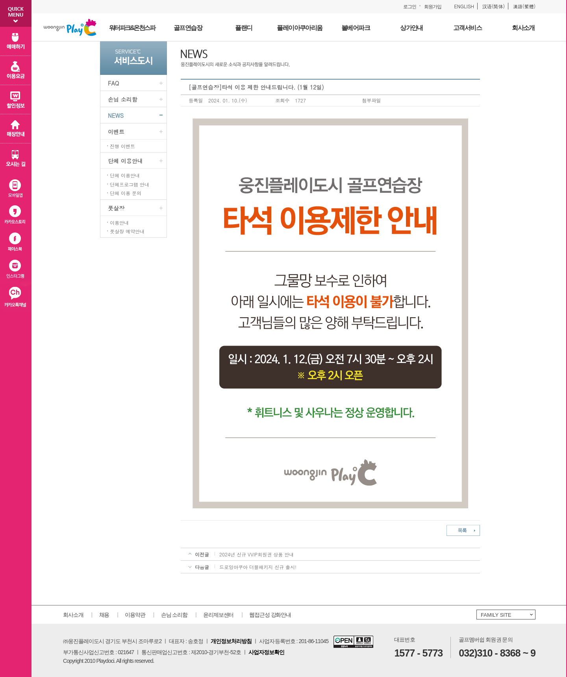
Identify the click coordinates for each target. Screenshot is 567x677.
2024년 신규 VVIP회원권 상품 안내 (256, 554)
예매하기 (16, 41)
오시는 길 (16, 158)
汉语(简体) (493, 6)
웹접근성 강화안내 (270, 615)
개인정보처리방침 (231, 641)
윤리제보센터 (218, 615)
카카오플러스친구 (16, 298)
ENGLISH (464, 6)
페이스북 (16, 243)
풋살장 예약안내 (127, 231)
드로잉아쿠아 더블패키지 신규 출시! (257, 567)
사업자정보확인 (266, 652)
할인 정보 (16, 99)
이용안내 (119, 222)
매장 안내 (16, 128)
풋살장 (116, 208)
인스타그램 (16, 271)
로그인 (409, 6)
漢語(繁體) (524, 6)
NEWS (116, 115)
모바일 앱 (16, 187)
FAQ (113, 83)
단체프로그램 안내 (129, 184)
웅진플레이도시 (70, 27)
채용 (104, 615)
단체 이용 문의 (125, 193)
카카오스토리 (16, 215)
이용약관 (135, 615)
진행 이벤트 (122, 146)
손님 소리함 (122, 99)
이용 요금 (16, 70)
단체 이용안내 (125, 161)
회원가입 (432, 6)
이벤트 (116, 131)
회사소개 (73, 615)
